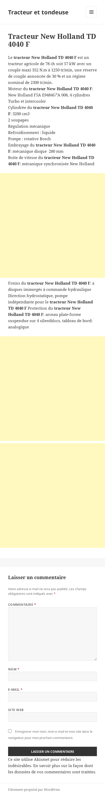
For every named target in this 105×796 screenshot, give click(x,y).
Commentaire (22, 604)
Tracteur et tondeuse (38, 12)
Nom (13, 669)
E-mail (15, 689)
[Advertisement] (52, 225)
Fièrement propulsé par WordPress (34, 789)
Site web (16, 710)
